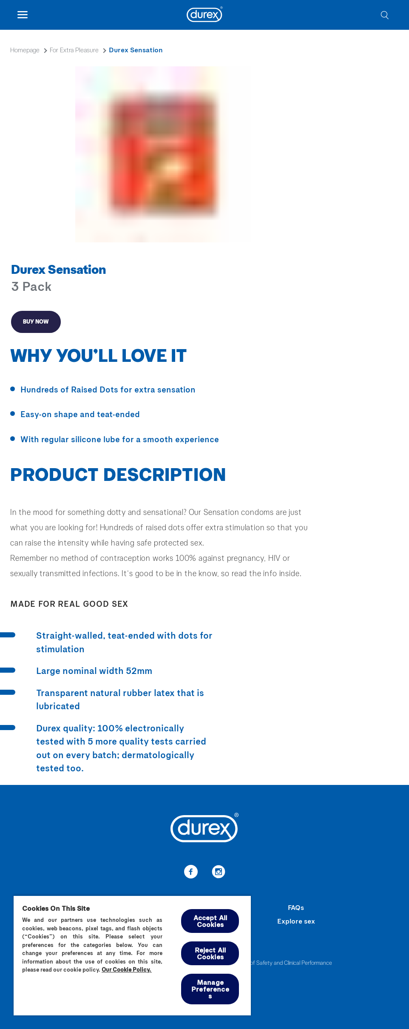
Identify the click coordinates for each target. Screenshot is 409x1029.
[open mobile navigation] (22, 14)
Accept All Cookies (210, 920)
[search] (384, 15)
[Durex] (205, 15)
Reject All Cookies (210, 953)
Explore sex (296, 921)
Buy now (36, 321)
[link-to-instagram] (218, 873)
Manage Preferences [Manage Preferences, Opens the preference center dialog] (210, 989)
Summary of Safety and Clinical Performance (279, 962)
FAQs (296, 907)
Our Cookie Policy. (127, 969)
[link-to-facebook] (190, 873)
